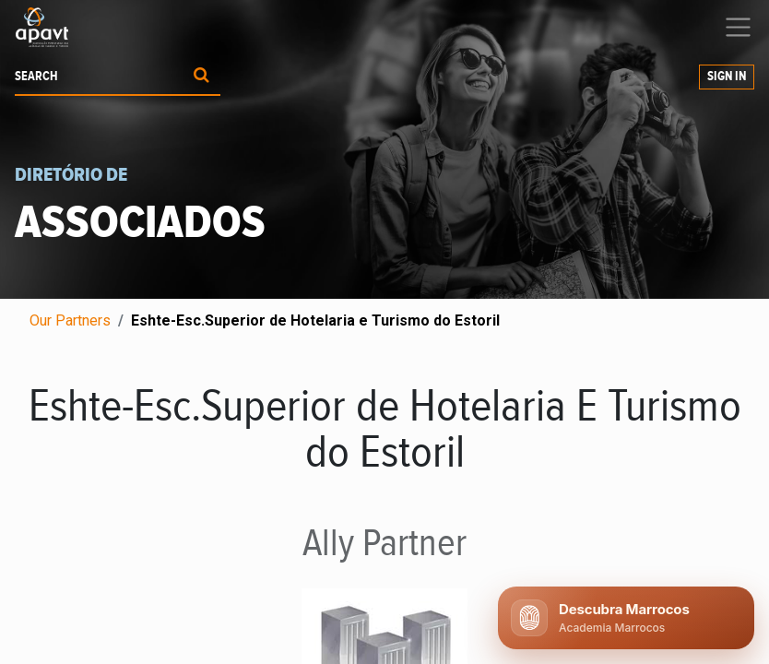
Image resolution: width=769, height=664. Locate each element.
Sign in (726, 76)
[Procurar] (201, 77)
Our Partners (70, 320)
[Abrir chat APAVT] (626, 618)
